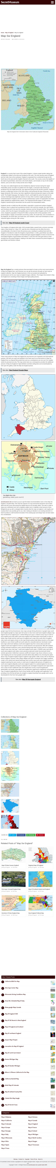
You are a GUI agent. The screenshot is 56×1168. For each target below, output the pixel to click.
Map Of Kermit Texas (11, 1105)
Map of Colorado (6, 1124)
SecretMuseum (10, 2)
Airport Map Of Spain (11, 1040)
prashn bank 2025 (42, 1165)
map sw (5, 839)
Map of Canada (32, 1120)
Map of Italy (4, 1134)
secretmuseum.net (6, 502)
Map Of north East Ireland (12, 1053)
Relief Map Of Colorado (12, 1085)
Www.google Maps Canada (13, 1007)
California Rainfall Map (12, 1079)
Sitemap (16, 1159)
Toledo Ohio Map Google (12, 1098)
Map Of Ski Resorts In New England (15, 1020)
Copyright (27, 1159)
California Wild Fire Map (12, 981)
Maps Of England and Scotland (14, 1027)
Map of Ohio (5, 1141)
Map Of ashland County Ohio (13, 1092)
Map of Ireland (32, 1131)
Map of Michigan (33, 1134)
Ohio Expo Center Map (11, 988)
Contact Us (21, 1159)
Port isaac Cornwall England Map (11, 889)
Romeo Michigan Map (11, 1059)
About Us (40, 1159)
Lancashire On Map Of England (14, 1046)
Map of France (32, 1127)
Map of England (6, 39)
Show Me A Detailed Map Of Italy (14, 1001)
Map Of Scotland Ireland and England (39, 889)
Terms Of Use (33, 1159)
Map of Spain (5, 1145)
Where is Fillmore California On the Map (17, 1072)
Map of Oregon (32, 1141)
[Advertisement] (28, 19)
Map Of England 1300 (11, 1014)
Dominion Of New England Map (11, 913)
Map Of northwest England (13, 1033)
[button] (52, 2)
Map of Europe (5, 1127)
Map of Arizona (32, 1117)
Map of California (6, 1120)
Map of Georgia (6, 1131)
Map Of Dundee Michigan (12, 1066)
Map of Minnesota (6, 1138)
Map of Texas (5, 1148)
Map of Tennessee (33, 1145)
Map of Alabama (6, 1117)
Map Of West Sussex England (10, 865)
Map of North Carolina (35, 1138)
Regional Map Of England (36, 865)
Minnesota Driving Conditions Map (15, 994)
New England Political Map (36, 913)
